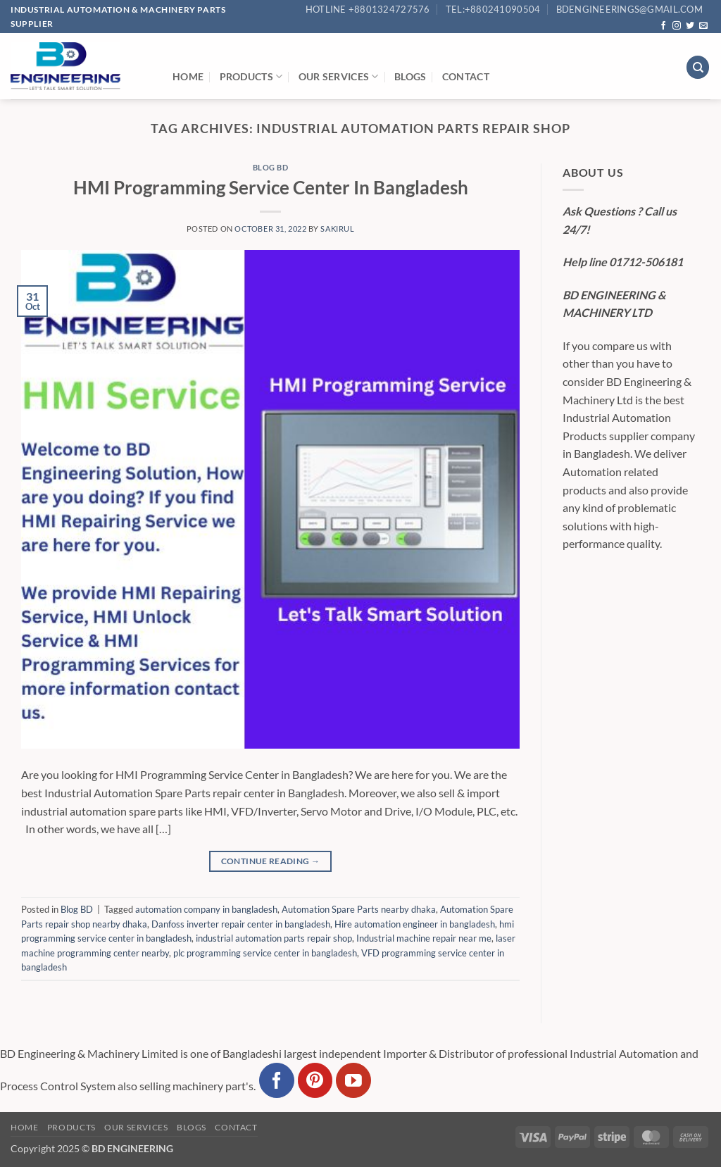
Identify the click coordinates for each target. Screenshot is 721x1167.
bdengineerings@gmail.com (629, 9)
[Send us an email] (703, 26)
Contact (465, 76)
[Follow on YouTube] (353, 1080)
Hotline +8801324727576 (368, 9)
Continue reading (270, 861)
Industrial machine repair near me (423, 938)
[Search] (697, 67)
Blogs (410, 76)
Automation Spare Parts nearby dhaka (359, 909)
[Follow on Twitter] (690, 26)
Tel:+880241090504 (493, 9)
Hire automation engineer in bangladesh (414, 924)
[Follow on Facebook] (663, 26)
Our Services (339, 76)
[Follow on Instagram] (676, 26)
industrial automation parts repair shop (274, 938)
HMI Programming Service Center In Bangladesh (270, 187)
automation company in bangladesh (206, 909)
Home (188, 76)
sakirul (337, 228)
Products (251, 76)
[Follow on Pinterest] (315, 1080)
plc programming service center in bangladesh (265, 953)
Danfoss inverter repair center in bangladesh (240, 924)
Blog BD (271, 167)
